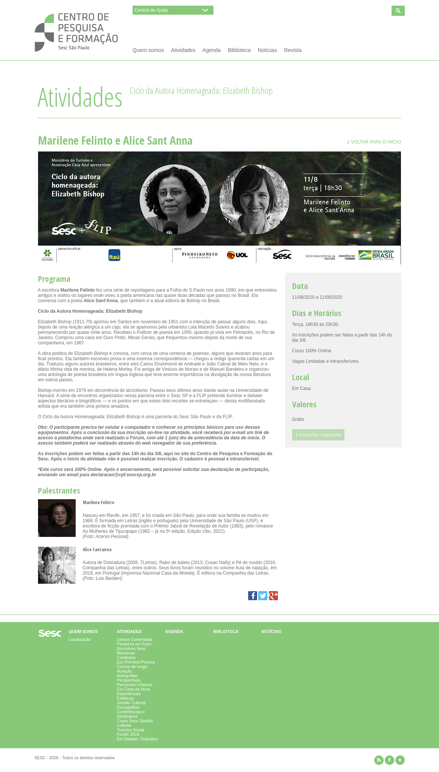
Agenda (212, 50)
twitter (400, 760)
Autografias (127, 675)
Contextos (126, 657)
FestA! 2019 (128, 734)
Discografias (128, 707)
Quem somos (148, 50)
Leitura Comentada (134, 639)
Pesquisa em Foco (134, 644)
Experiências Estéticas (129, 695)
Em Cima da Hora (133, 689)
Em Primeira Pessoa (136, 662)
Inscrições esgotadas (318, 434)
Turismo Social (130, 730)
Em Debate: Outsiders (137, 739)
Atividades (183, 50)
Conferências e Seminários (131, 713)
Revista (293, 50)
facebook (389, 760)
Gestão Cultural (131, 702)
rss (379, 760)
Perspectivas (129, 680)
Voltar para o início (374, 142)
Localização (80, 639)
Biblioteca (239, 50)
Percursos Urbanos (134, 684)
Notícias (267, 50)
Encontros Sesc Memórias (131, 650)
